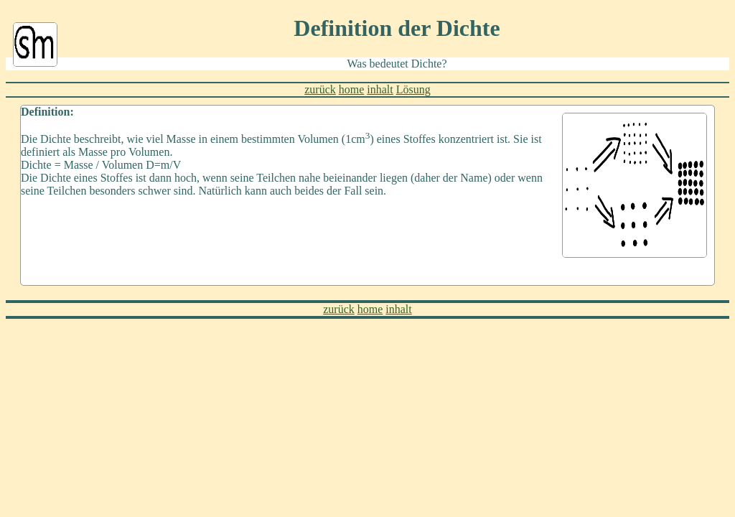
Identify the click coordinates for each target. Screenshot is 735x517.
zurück (320, 89)
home (352, 89)
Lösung (413, 89)
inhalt (380, 89)
